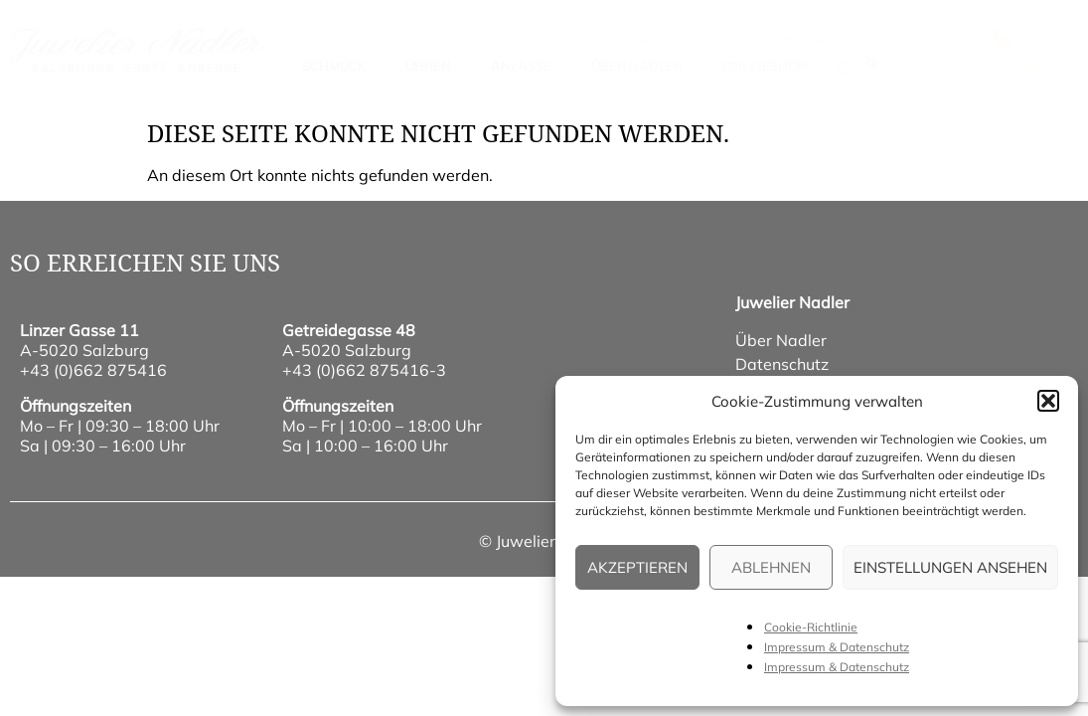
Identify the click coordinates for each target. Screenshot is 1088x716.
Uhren (428, 66)
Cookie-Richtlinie (810, 627)
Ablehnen (771, 567)
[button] (1048, 401)
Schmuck (334, 66)
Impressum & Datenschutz (836, 646)
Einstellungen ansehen (950, 567)
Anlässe (521, 66)
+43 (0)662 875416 (93, 370)
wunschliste (814, 40)
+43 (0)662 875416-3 (364, 370)
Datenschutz (782, 364)
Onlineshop (764, 66)
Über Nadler (637, 66)
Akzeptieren (637, 567)
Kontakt (634, 40)
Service (717, 40)
